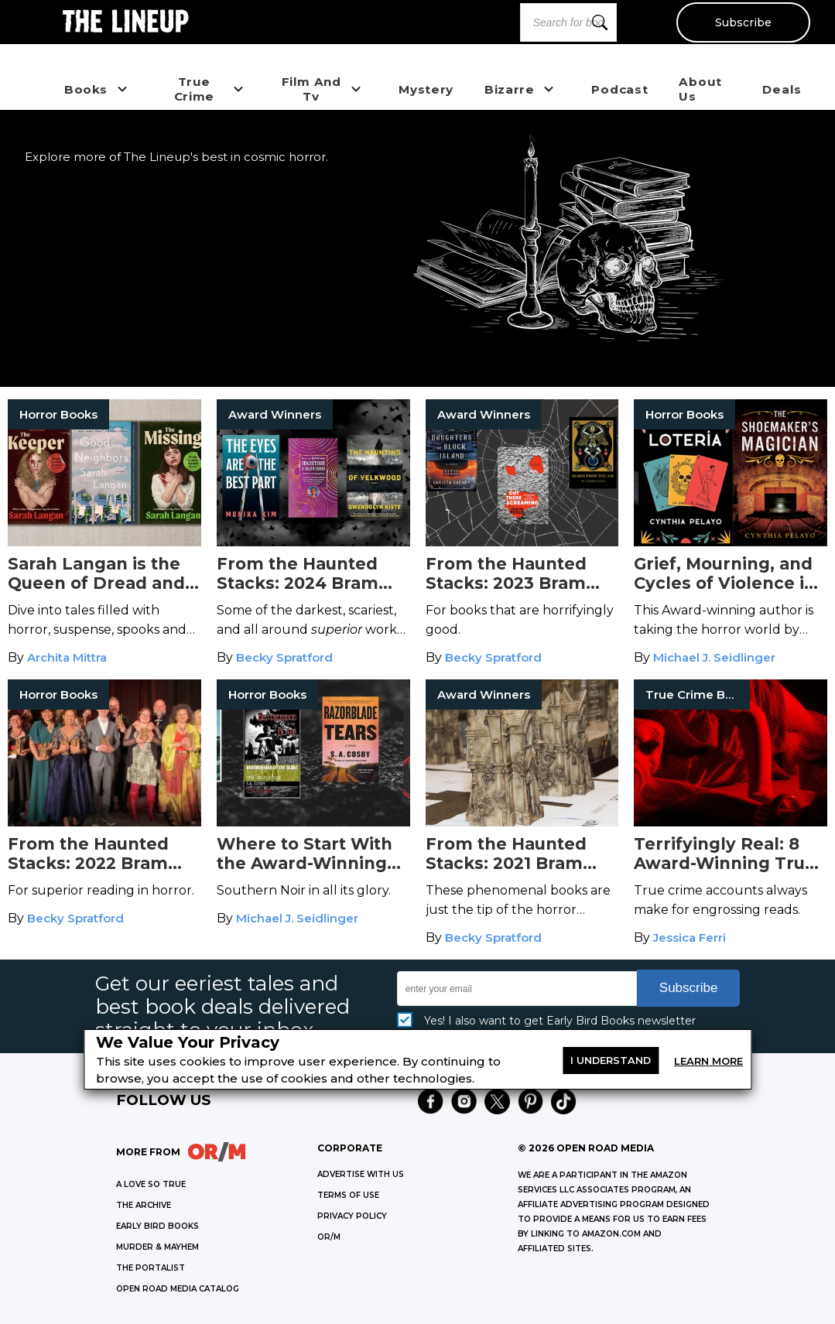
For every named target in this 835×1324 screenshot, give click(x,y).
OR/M (329, 1237)
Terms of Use (348, 1195)
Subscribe (743, 22)
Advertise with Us (360, 1174)
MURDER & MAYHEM (157, 1247)
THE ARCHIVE (143, 1205)
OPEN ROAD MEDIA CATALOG (177, 1289)
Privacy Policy (352, 1216)
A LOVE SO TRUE (151, 1184)
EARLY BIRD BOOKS (157, 1226)
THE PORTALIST (150, 1268)
